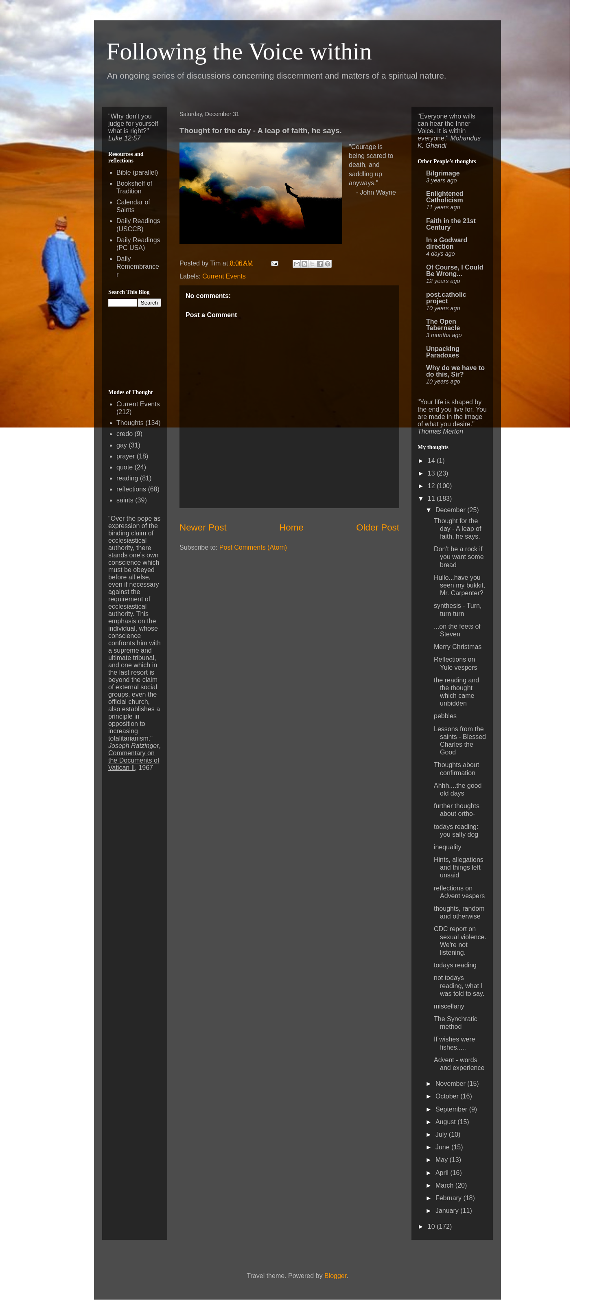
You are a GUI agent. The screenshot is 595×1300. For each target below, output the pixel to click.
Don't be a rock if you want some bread (459, 557)
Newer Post (203, 527)
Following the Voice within (239, 51)
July (442, 1134)
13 (432, 473)
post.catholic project (446, 298)
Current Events (224, 276)
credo (124, 433)
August (446, 1121)
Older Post (377, 527)
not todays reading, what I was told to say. (459, 985)
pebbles (445, 715)
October (447, 1096)
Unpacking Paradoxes (442, 352)
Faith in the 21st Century (451, 224)
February (449, 1198)
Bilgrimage (443, 173)
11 (432, 498)
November (451, 1083)
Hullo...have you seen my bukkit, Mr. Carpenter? (459, 585)
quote (124, 467)
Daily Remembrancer (137, 266)
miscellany (449, 1006)
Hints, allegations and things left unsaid (458, 867)
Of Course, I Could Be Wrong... (454, 270)
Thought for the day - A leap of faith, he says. (457, 528)
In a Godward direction (446, 243)
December (451, 509)
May (442, 1159)
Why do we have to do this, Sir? (455, 371)
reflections (131, 489)
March (445, 1185)
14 (432, 460)
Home (291, 527)
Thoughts (130, 422)
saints (124, 500)
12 (432, 485)
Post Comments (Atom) (253, 547)
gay (121, 445)
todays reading (455, 965)
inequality (448, 847)
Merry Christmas (457, 646)
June (443, 1147)
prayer (125, 456)
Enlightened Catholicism (445, 197)
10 (432, 1226)
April (442, 1172)
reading (127, 478)
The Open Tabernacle (443, 324)
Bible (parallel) (137, 172)
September (452, 1109)
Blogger (335, 1275)
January (447, 1210)
